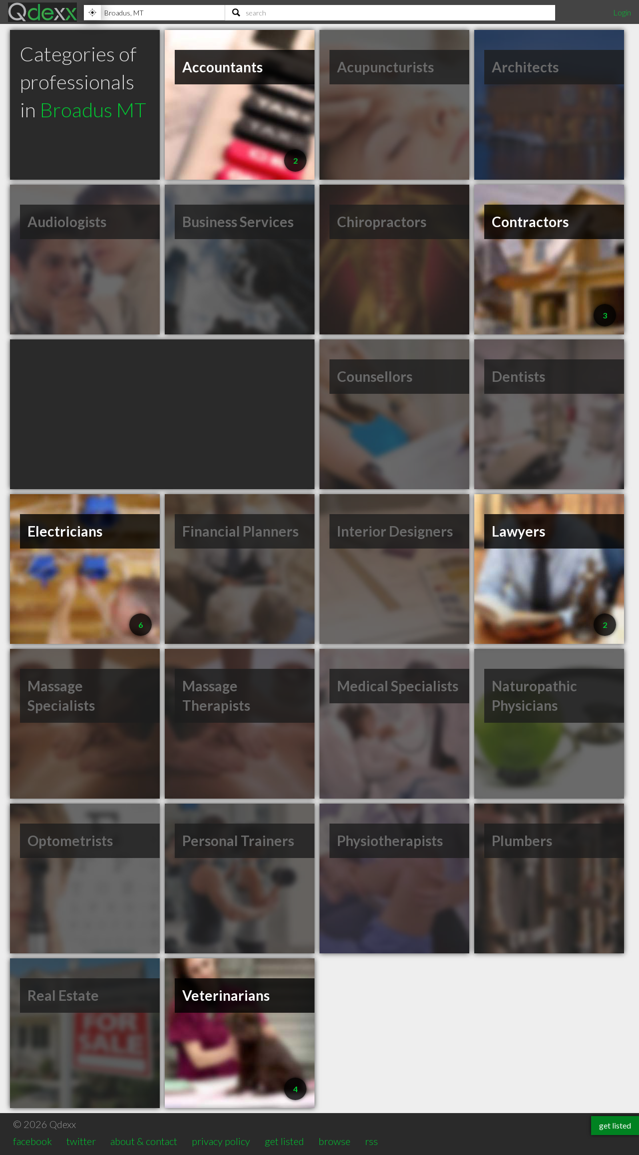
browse (334, 1141)
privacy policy (221, 1141)
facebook (32, 1141)
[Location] (154, 12)
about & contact (143, 1141)
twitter (81, 1141)
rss (371, 1141)
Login (622, 12)
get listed (284, 1141)
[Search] (390, 12)
